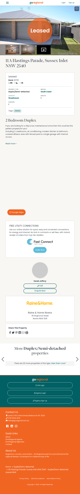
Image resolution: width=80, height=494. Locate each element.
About (8, 437)
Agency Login (40, 393)
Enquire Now (40, 291)
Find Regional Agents (14, 439)
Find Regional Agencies (15, 442)
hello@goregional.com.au (18, 421)
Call (40, 286)
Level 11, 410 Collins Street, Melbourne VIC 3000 (26, 416)
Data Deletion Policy (53, 478)
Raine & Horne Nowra (40, 313)
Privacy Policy (24, 478)
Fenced (17, 111)
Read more (11, 144)
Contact (9, 444)
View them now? (58, 363)
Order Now (40, 250)
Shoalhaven (13, 98)
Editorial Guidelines (37, 478)
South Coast (46, 92)
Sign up (71, 2)
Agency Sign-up (40, 401)
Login (64, 2)
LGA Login (40, 385)
